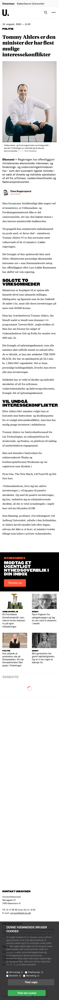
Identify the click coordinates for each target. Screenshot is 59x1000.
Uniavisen (8, 3)
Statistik (15, 975)
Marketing (32, 975)
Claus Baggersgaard (20, 191)
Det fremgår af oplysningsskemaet (22, 345)
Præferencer (35, 972)
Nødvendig (16, 972)
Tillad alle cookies (26, 993)
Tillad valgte (31, 982)
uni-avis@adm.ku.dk (20, 913)
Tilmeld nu (15, 583)
